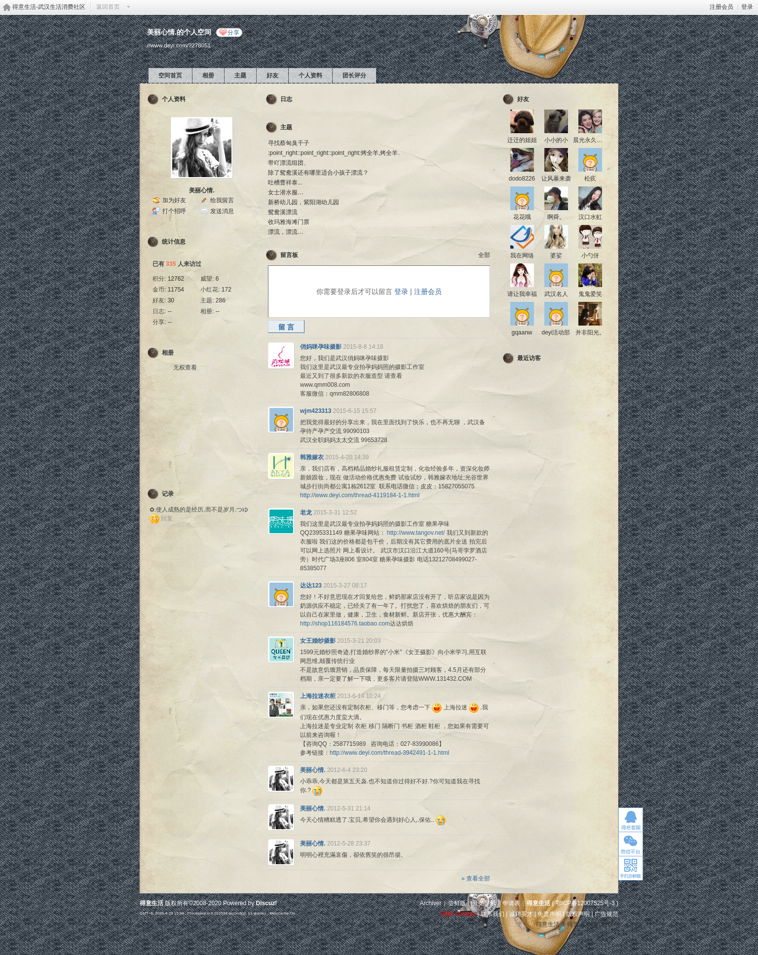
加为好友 (174, 200)
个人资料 (310, 75)
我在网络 (522, 255)
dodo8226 (522, 178)
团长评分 (354, 75)
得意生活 (538, 903)
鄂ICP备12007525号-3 (585, 903)
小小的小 (556, 140)
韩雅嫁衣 (312, 457)
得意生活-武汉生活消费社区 (48, 6)
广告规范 (606, 914)
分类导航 (484, 903)
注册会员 (721, 6)
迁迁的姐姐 (522, 140)
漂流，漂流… (285, 231)
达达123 (311, 585)
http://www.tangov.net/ (416, 532)
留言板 (289, 255)
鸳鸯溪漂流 (283, 212)
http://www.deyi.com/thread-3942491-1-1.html (389, 752)
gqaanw (521, 332)
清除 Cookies (458, 914)
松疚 (590, 178)
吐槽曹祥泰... (285, 182)
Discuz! (266, 903)
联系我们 (492, 914)
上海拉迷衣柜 (318, 696)
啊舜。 (556, 217)
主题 (240, 75)
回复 (167, 518)
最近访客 (529, 358)
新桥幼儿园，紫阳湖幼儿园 (303, 202)
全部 (484, 255)
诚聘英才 (521, 914)
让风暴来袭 (556, 178)
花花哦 (522, 217)
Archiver (430, 903)
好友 (272, 75)
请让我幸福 (522, 294)
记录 (168, 493)
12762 (176, 278)
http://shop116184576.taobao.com (345, 623)
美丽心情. (201, 190)
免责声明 (549, 914)
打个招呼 (174, 211)
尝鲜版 (457, 903)
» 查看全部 (475, 878)
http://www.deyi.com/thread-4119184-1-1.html (359, 495)
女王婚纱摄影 (318, 640)
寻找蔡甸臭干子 (288, 143)
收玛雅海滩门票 (288, 222)
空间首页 (170, 75)
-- (170, 311)
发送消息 (222, 211)
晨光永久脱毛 (590, 140)
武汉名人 (556, 294)
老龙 (306, 512)
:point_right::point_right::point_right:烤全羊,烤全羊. (334, 152)
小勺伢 (590, 255)
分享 (233, 32)
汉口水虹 (590, 217)
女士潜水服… (285, 192)
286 (221, 300)
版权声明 (578, 914)
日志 (286, 99)
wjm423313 (315, 410)
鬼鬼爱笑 (590, 294)
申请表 (511, 903)
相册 (208, 75)
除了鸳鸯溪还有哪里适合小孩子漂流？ (318, 172)
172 (226, 289)
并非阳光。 (590, 332)
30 (171, 300)
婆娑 (556, 255)
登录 (747, 6)
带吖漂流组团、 (288, 162)
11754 (176, 289)
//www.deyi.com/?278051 (179, 45)
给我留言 (222, 200)
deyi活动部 (555, 332)
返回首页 (108, 6)
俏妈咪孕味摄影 (320, 346)
